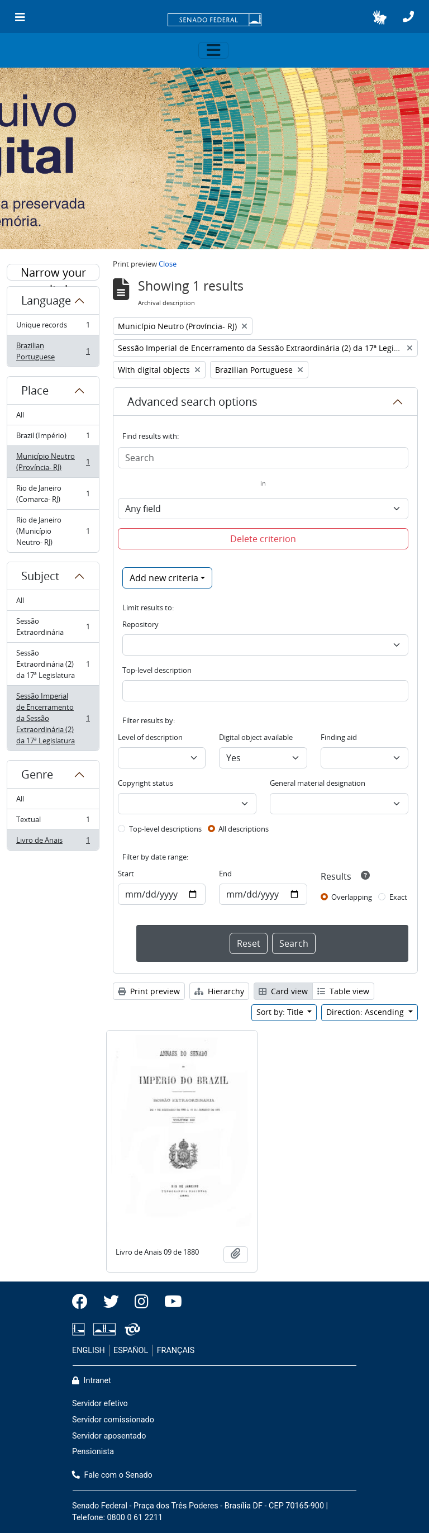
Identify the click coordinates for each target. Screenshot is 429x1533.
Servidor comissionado (113, 1420)
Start (126, 873)
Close (168, 264)
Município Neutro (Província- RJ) (53, 461)
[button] (380, 17)
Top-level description (157, 670)
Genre (37, 774)
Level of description (150, 737)
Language (46, 300)
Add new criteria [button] (164, 578)
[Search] (263, 457)
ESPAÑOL (130, 1350)
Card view (283, 991)
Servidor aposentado (109, 1436)
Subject (40, 575)
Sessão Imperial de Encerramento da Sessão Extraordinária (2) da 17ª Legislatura (53, 718)
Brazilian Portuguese (53, 351)
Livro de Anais (53, 842)
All (20, 415)
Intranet (91, 1380)
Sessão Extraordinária (53, 626)
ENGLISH (88, 1350)
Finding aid (339, 737)
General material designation (317, 783)
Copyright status (145, 783)
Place (35, 390)
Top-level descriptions (165, 829)
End (225, 873)
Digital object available (256, 737)
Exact (398, 897)
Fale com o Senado (112, 1475)
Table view (343, 991)
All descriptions (243, 829)
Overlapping (351, 897)
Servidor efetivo (100, 1403)
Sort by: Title (281, 1012)
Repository (140, 624)
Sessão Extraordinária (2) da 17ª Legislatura (53, 664)
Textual (53, 822)
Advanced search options (192, 401)
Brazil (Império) (53, 438)
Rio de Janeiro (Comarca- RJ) (53, 493)
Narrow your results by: (53, 273)
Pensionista (93, 1451)
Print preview (149, 991)
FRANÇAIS (176, 1350)
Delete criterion (263, 539)
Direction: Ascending (366, 1012)
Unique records (53, 327)
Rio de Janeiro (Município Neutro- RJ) (53, 531)
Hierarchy (219, 991)
